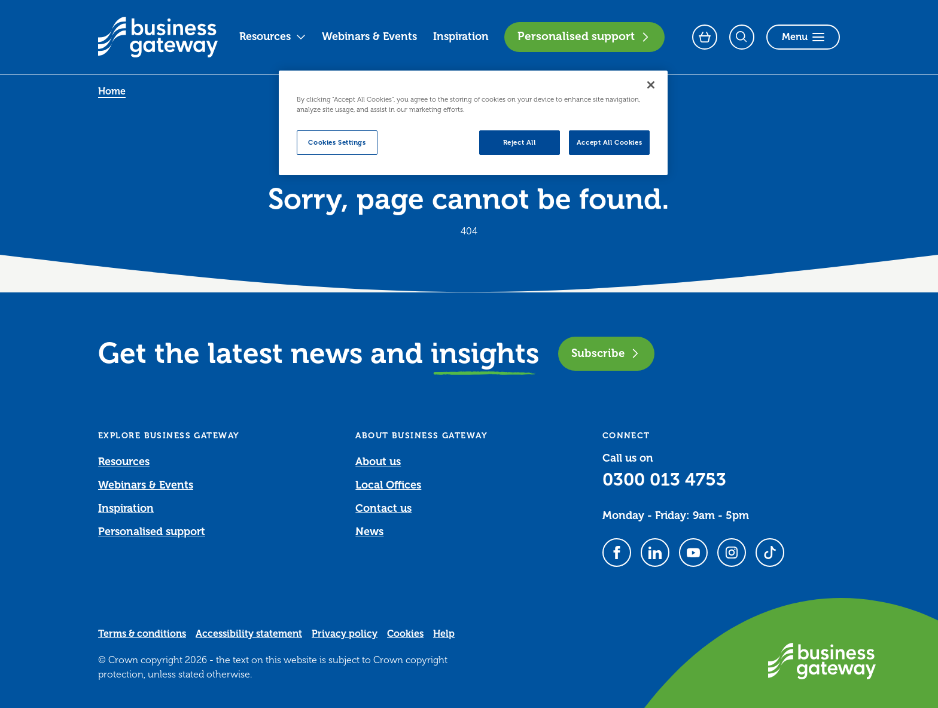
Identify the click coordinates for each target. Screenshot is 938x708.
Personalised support (584, 36)
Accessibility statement (249, 633)
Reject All (519, 143)
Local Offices (388, 485)
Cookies (405, 633)
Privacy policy (344, 633)
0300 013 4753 (664, 479)
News (369, 532)
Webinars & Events (369, 36)
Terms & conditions (142, 633)
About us (378, 462)
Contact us (383, 508)
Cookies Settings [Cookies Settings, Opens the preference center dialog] (337, 143)
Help (444, 633)
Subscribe (606, 353)
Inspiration (461, 36)
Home (112, 91)
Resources (272, 36)
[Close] (651, 85)
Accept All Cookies (609, 143)
